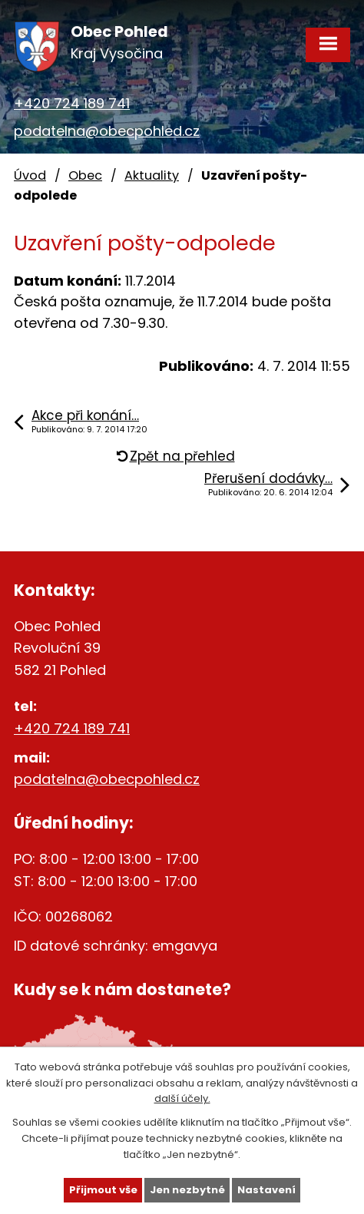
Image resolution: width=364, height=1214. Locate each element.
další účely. (182, 1098)
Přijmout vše (103, 1190)
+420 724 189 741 (72, 103)
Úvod (30, 175)
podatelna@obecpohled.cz (107, 131)
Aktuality (151, 175)
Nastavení (266, 1190)
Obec (85, 175)
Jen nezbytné (187, 1190)
